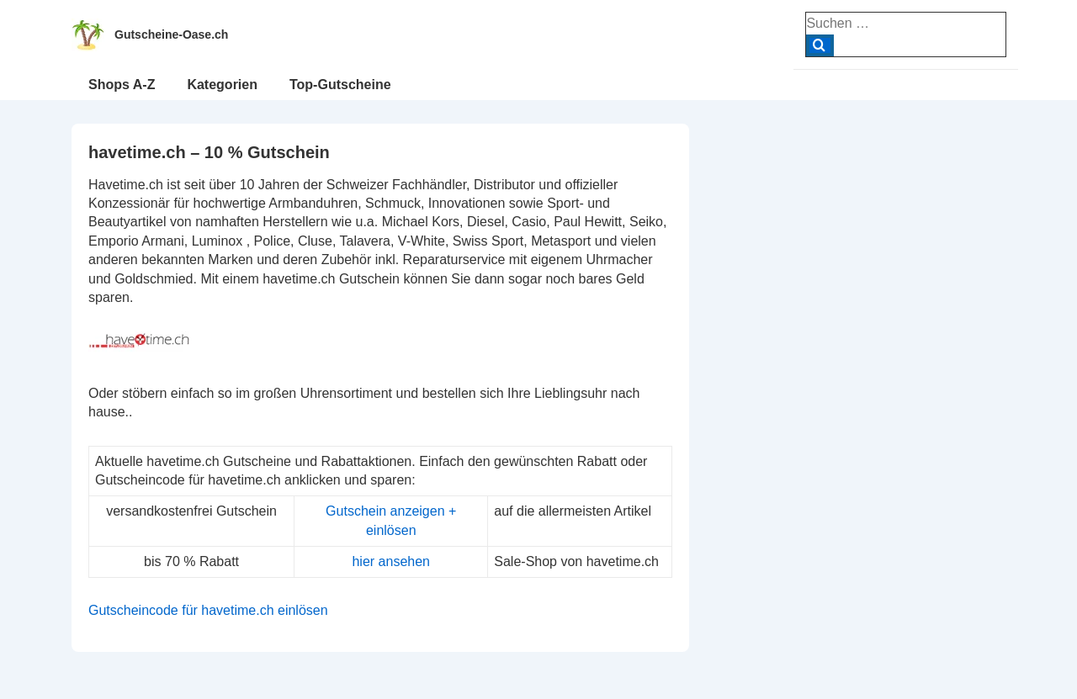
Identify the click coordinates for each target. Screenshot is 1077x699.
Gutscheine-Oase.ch (171, 34)
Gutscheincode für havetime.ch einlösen (208, 610)
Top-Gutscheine (340, 84)
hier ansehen (391, 561)
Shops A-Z (121, 84)
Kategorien (222, 84)
